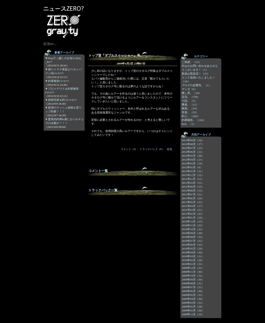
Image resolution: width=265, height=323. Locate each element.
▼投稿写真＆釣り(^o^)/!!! (61, 99)
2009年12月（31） (193, 267)
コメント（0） (129, 149)
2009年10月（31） (193, 275)
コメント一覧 (98, 171)
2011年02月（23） (193, 213)
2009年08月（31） (193, 283)
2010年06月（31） (193, 244)
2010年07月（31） (193, 240)
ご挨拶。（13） (191, 62)
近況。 (171, 149)
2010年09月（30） (193, 233)
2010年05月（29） (193, 248)
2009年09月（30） (193, 279)
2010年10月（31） (193, 229)
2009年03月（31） (193, 302)
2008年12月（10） (193, 314)
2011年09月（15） (193, 186)
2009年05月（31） (193, 295)
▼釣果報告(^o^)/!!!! (57, 81)
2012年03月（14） (193, 163)
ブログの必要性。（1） (196, 85)
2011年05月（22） (193, 202)
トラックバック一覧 (103, 190)
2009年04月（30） (193, 298)
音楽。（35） (190, 112)
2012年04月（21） (193, 159)
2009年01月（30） (193, 310)
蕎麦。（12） (190, 104)
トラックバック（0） (152, 149)
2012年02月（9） (192, 167)
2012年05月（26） (193, 155)
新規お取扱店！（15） (196, 73)
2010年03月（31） (193, 256)
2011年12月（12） (193, 175)
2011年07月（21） (193, 194)
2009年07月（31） (193, 287)
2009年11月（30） (193, 271)
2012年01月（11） (193, 171)
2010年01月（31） (193, 264)
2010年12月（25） (193, 221)
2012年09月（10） (193, 140)
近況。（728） (191, 96)
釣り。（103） (191, 116)
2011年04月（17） (193, 206)
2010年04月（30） (193, 252)
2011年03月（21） (193, 209)
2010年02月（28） (193, 260)
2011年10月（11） (193, 182)
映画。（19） (190, 108)
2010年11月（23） (193, 225)
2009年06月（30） (193, 291)
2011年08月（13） (193, 190)
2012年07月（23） (193, 148)
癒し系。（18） (191, 93)
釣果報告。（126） (194, 120)
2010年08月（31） (193, 237)
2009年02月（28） (193, 306)
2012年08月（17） (193, 144)
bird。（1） (189, 124)
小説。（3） (189, 100)
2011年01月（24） (193, 217)
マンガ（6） (189, 89)
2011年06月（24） (193, 198)
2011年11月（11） (193, 179)
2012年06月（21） (193, 151)
